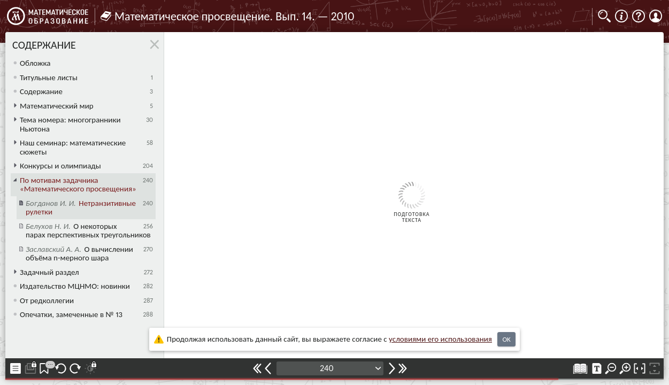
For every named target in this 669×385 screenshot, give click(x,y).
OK (506, 339)
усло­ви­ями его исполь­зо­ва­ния (440, 339)
